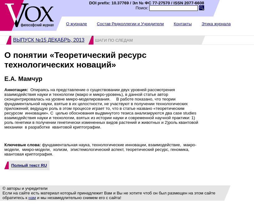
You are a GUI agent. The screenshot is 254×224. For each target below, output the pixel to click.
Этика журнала (216, 23)
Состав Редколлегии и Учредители (130, 23)
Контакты (183, 23)
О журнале (76, 23)
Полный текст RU (29, 165)
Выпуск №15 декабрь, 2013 (48, 40)
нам (32, 197)
